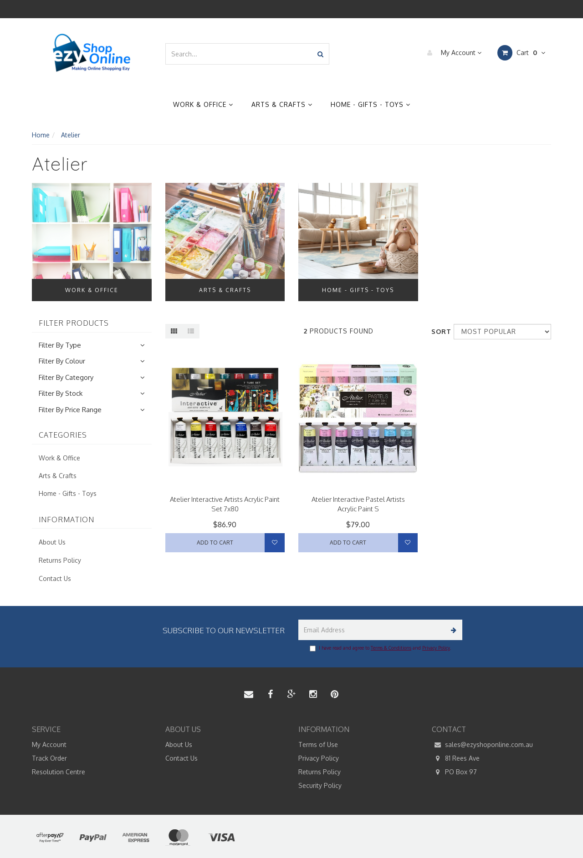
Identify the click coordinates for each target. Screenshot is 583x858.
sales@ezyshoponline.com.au (482, 744)
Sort (439, 331)
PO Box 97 (454, 772)
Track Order (49, 758)
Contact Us (55, 578)
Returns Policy (60, 560)
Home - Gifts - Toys (370, 104)
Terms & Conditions (391, 648)
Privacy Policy (436, 648)
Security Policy (320, 785)
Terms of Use (318, 744)
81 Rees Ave (456, 758)
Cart (521, 53)
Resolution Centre (58, 772)
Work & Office (203, 104)
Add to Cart (215, 542)
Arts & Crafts (281, 104)
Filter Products (74, 323)
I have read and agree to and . (380, 648)
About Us (52, 542)
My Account (452, 53)
